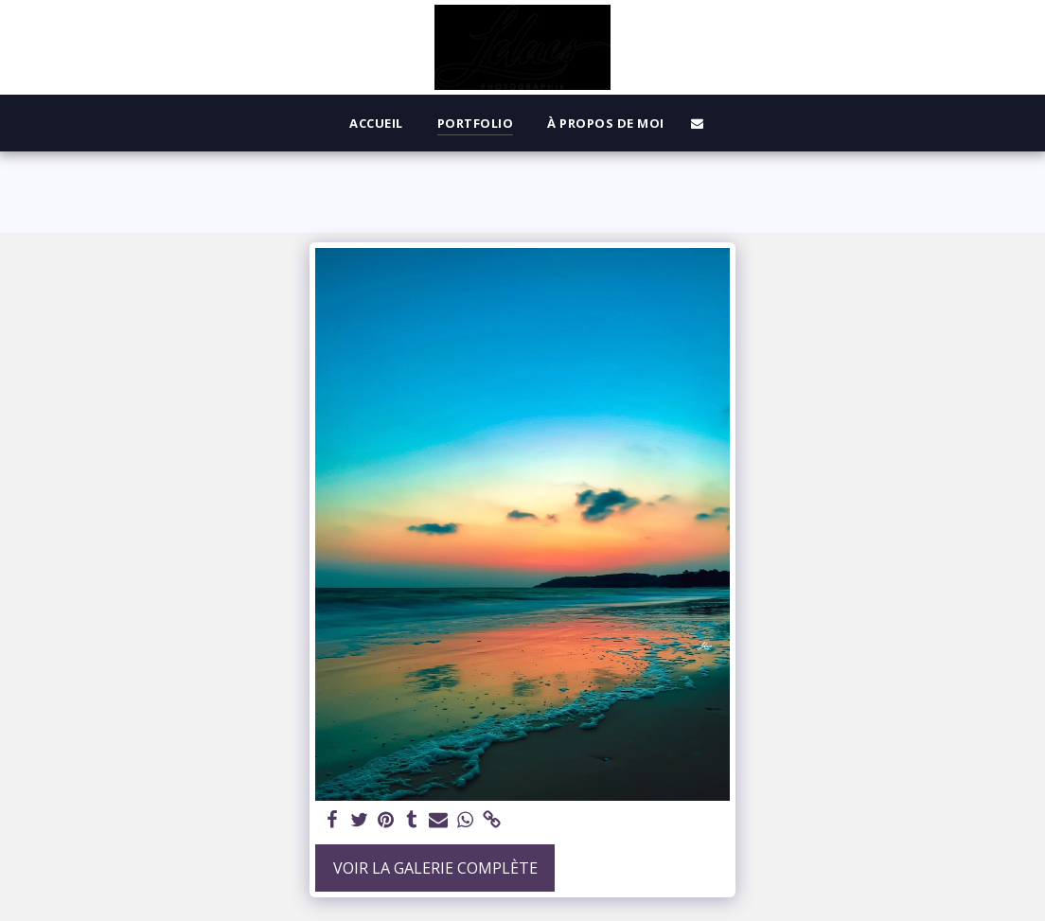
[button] (697, 123)
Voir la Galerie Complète (435, 868)
